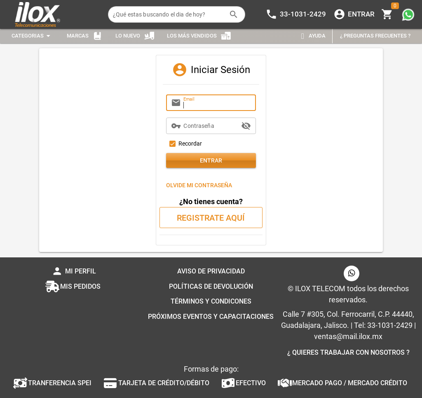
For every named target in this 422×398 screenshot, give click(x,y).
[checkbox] (184, 143)
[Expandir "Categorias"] (32, 36)
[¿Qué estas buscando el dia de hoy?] (168, 14)
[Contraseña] (210, 126)
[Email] (217, 102)
